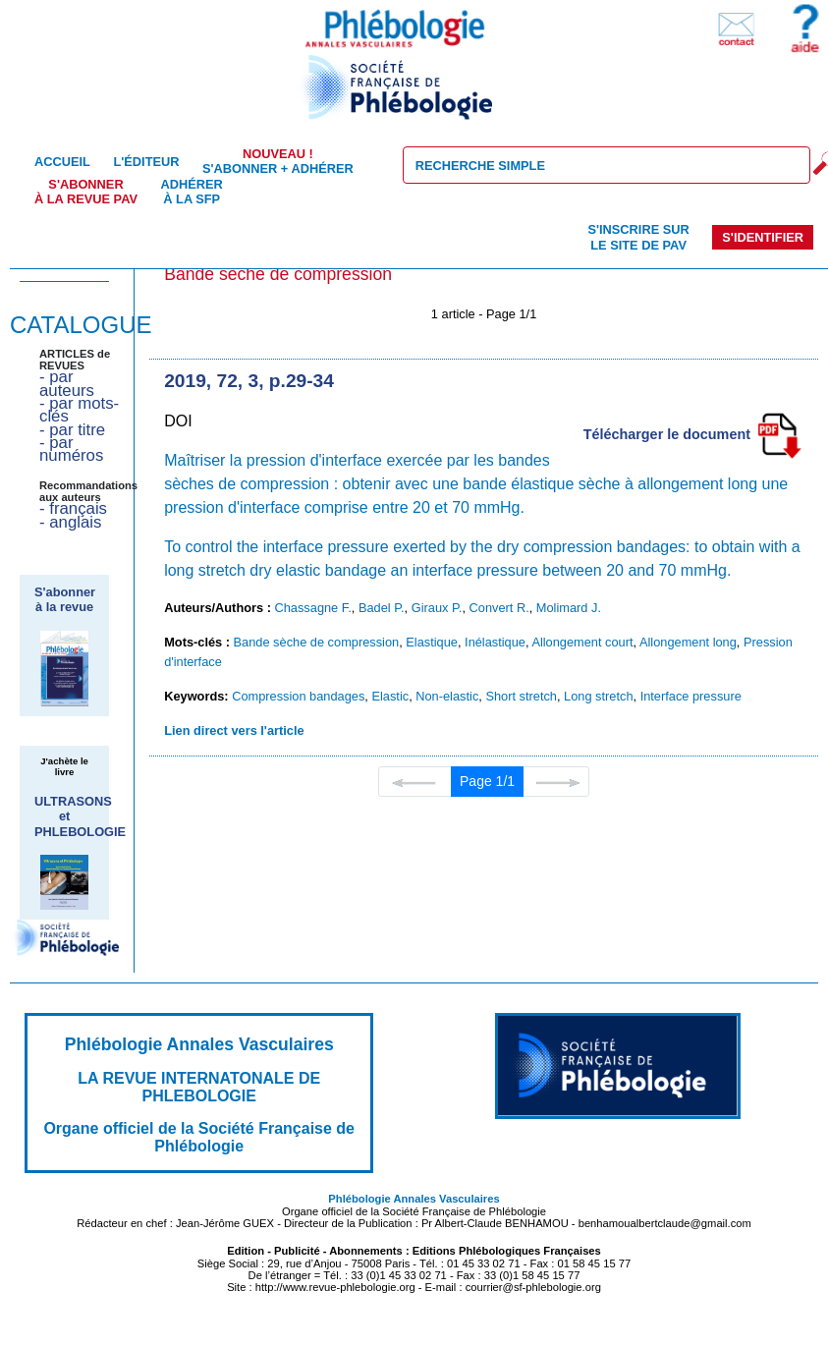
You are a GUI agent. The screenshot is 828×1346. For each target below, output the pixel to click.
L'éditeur (146, 161)
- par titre (72, 430)
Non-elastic (446, 696)
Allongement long (688, 642)
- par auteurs (66, 383)
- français (73, 508)
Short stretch (521, 696)
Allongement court (582, 642)
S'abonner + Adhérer (278, 161)
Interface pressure (691, 696)
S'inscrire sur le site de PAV (638, 237)
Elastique (432, 642)
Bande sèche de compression (317, 642)
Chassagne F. (313, 607)
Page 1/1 (487, 781)
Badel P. (382, 607)
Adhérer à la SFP (192, 191)
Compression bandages (298, 696)
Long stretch (598, 696)
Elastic (390, 696)
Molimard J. (568, 607)
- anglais (70, 522)
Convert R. (499, 607)
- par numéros (71, 449)
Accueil (62, 161)
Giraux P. (437, 607)
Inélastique (495, 642)
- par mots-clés (79, 409)
